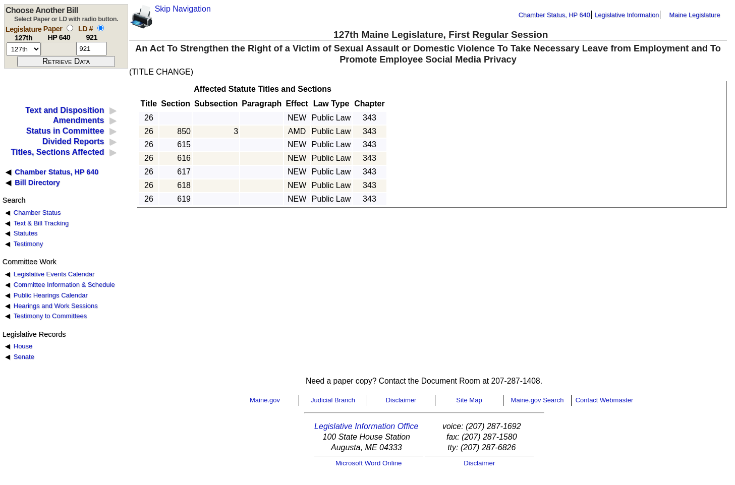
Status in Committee (65, 131)
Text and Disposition (64, 110)
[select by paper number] (70, 28)
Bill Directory (37, 182)
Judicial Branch (333, 400)
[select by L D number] (100, 28)
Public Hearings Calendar (51, 295)
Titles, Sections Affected (57, 152)
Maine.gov (265, 400)
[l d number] (91, 48)
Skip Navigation (183, 9)
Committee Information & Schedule (64, 284)
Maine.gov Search (537, 400)
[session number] (24, 49)
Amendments (78, 120)
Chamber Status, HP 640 (554, 15)
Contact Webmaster (605, 400)
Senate (24, 356)
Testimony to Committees (50, 316)
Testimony (28, 244)
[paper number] (58, 48)
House (23, 346)
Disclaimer (401, 400)
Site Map (469, 400)
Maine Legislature (694, 15)
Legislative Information (626, 15)
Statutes (26, 233)
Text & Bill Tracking (41, 223)
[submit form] (66, 61)
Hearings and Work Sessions (56, 306)
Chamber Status (37, 212)
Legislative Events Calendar (54, 274)
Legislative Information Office (366, 426)
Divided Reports (73, 141)
